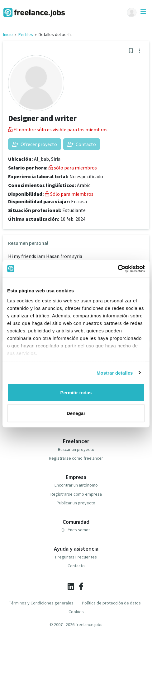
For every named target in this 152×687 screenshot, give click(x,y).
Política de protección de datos (111, 603)
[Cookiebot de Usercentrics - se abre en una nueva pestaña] (117, 269)
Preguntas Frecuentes (76, 557)
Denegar (76, 413)
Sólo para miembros (69, 194)
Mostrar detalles (115, 372)
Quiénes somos (76, 530)
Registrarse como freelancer (76, 458)
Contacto (81, 144)
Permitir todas (76, 392)
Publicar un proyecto (76, 503)
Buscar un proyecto (76, 449)
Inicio (8, 34)
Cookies (76, 611)
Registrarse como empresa (76, 494)
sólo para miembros (73, 167)
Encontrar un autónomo (76, 485)
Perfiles (25, 34)
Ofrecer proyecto (34, 144)
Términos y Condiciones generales (41, 603)
